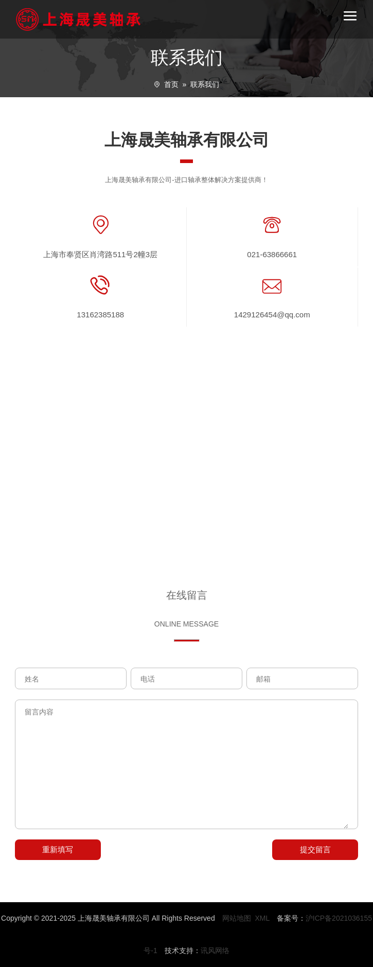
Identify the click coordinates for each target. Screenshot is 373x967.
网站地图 (236, 918)
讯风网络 (215, 950)
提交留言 (315, 849)
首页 (171, 84)
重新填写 (57, 849)
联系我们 (204, 84)
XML (262, 918)
